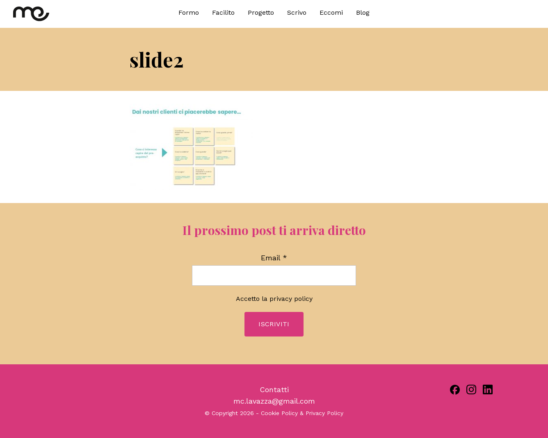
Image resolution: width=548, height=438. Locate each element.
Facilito (223, 12)
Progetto (261, 12)
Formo (188, 12)
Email (274, 258)
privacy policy (291, 299)
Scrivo (296, 12)
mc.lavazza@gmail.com (274, 401)
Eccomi (331, 12)
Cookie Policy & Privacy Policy (302, 413)
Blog (363, 12)
